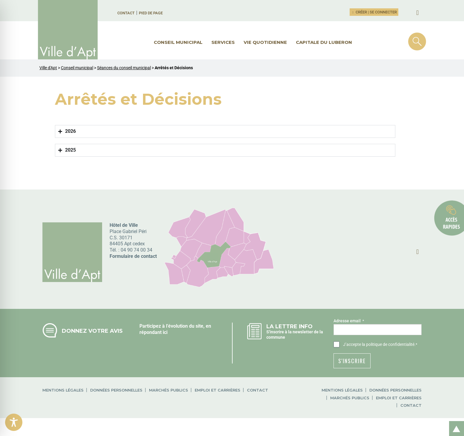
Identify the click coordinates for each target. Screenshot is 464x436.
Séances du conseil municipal (124, 67)
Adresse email (349, 321)
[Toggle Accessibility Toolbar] (13, 422)
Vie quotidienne (265, 42)
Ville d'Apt (48, 67)
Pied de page (151, 13)
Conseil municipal (178, 42)
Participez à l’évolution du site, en (175, 326)
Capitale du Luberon (324, 42)
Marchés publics (168, 390)
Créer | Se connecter (374, 12)
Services (223, 42)
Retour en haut (454, 422)
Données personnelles (116, 390)
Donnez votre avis (92, 331)
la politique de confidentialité (388, 344)
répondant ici (153, 332)
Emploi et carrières (217, 390)
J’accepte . (380, 344)
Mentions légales (63, 390)
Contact (126, 13)
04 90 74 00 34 (136, 250)
